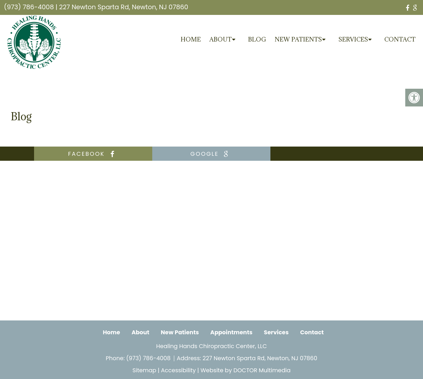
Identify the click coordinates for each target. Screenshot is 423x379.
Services (353, 39)
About (220, 39)
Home (191, 39)
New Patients (298, 39)
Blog (257, 39)
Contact (400, 39)
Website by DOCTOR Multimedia (245, 370)
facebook (93, 154)
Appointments (231, 332)
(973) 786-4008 (29, 6)
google (211, 154)
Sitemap (144, 370)
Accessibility (178, 370)
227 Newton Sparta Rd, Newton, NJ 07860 (123, 6)
